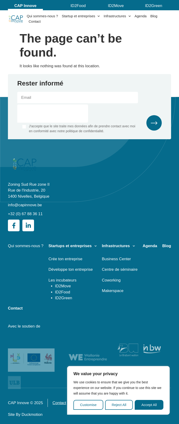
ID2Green (153, 6)
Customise (88, 405)
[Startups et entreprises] (95, 246)
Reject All (119, 405)
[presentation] (52, 113)
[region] (118, 390)
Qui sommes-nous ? (42, 16)
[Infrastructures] (134, 246)
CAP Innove (25, 6)
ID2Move (116, 6)
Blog (153, 16)
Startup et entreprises (81, 16)
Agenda (140, 16)
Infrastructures (117, 16)
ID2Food (78, 6)
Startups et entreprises (70, 246)
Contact (35, 21)
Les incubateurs (62, 280)
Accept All (149, 405)
